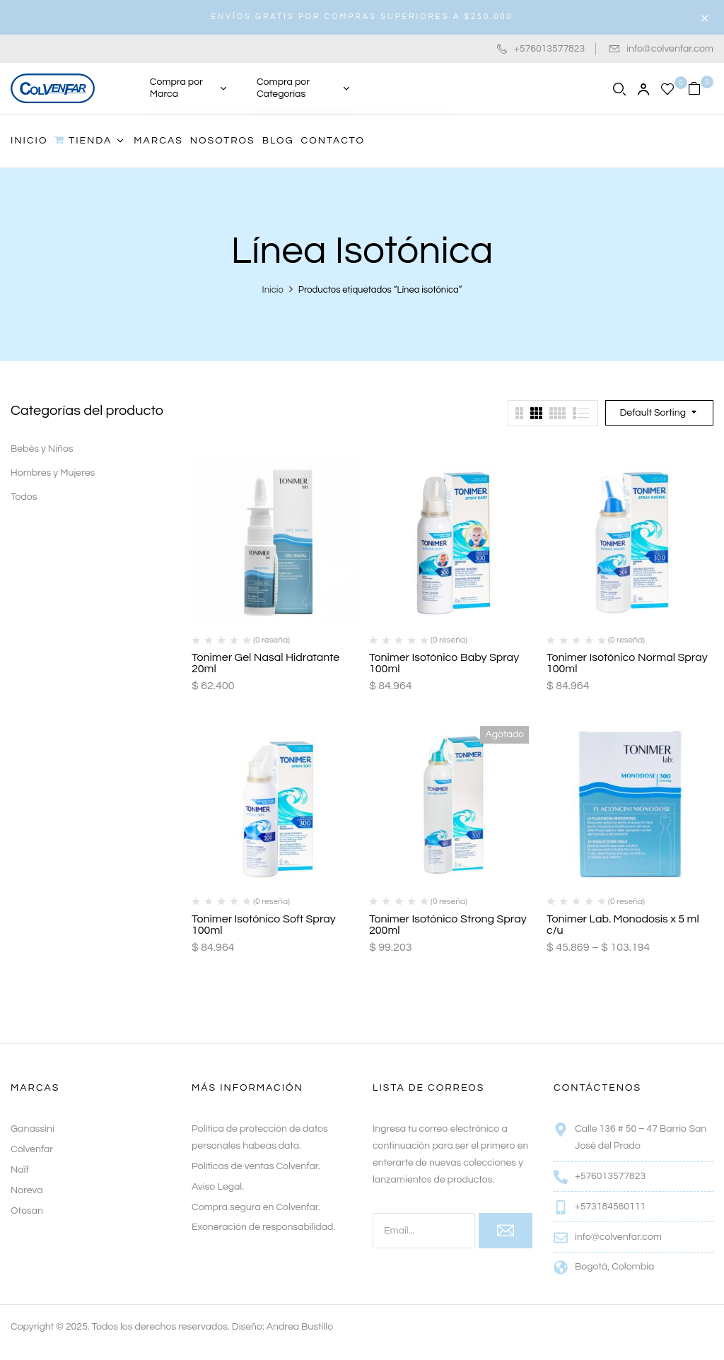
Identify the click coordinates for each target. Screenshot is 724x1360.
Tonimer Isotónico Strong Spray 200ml (448, 924)
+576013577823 (549, 49)
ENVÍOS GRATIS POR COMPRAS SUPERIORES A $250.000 (362, 16)
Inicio (273, 290)
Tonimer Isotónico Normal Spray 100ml (627, 663)
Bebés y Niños (42, 449)
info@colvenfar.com (669, 49)
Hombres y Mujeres (53, 473)
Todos (24, 497)
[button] (700, 88)
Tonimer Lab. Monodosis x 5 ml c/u (623, 924)
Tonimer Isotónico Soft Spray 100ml (264, 924)
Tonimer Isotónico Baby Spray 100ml (444, 663)
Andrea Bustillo (300, 1327)
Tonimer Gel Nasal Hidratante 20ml (265, 663)
